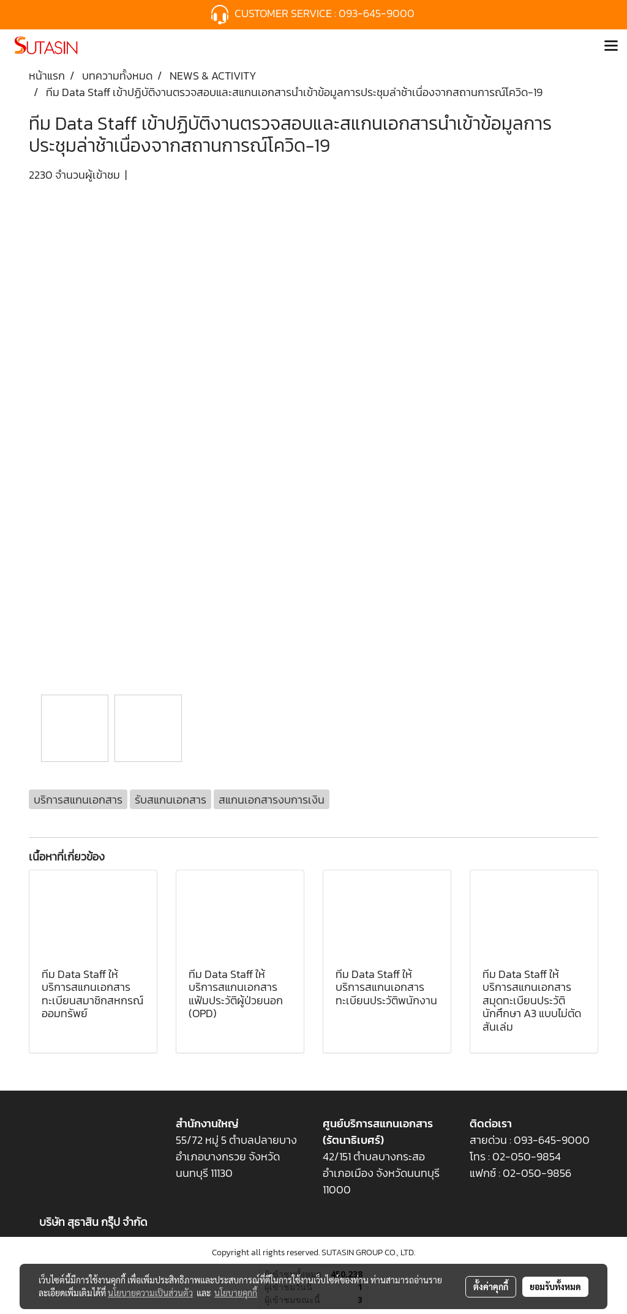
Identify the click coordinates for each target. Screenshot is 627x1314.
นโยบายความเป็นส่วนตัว (150, 1292)
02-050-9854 (527, 1156)
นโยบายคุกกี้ (235, 1292)
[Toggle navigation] (611, 46)
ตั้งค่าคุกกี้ (490, 1286)
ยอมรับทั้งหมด (555, 1286)
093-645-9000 (378, 13)
